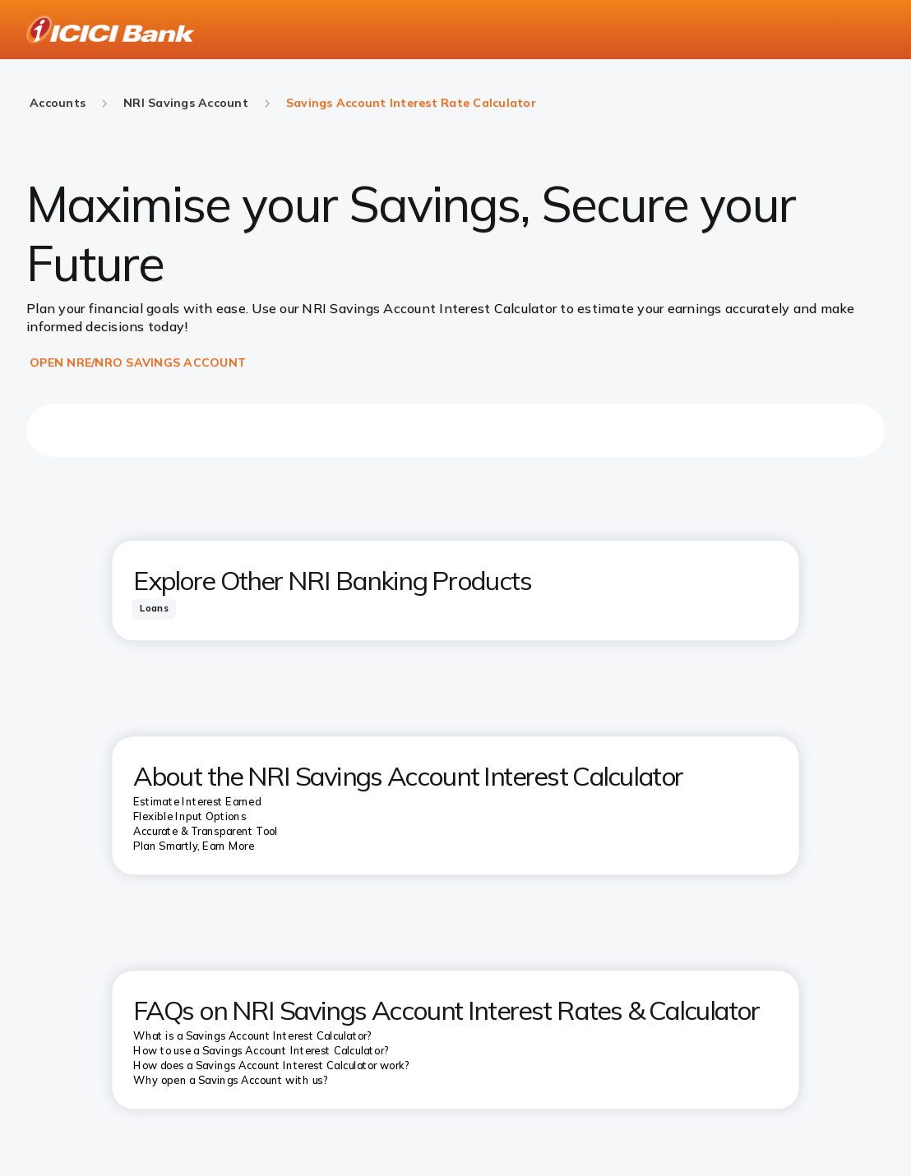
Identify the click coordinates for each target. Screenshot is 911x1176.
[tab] (154, 608)
